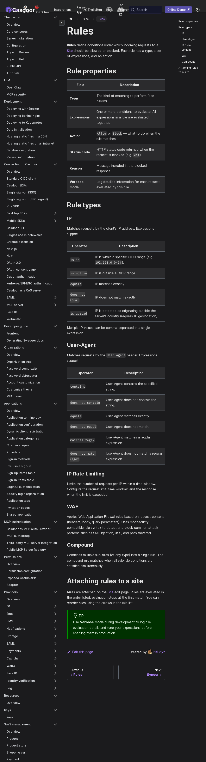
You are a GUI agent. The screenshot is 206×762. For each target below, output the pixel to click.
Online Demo (178, 9)
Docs (14, 9)
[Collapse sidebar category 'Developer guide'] (55, 326)
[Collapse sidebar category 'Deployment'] (55, 101)
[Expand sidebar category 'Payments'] (55, 651)
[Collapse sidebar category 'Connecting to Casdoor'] (55, 164)
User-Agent (189, 39)
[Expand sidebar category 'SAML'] (55, 297)
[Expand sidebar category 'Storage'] (55, 636)
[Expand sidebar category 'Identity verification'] (55, 680)
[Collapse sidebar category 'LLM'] (55, 80)
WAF (184, 55)
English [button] (90, 9)
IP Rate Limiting (187, 47)
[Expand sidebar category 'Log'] (55, 688)
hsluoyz (156, 652)
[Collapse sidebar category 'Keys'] (55, 710)
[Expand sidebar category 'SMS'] (55, 621)
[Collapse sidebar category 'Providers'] (55, 592)
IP (183, 33)
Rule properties (188, 21)
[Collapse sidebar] (62, 23)
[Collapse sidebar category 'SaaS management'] (55, 724)
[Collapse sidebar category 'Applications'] (55, 403)
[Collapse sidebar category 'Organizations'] (55, 347)
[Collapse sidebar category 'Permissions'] (55, 557)
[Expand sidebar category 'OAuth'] (55, 606)
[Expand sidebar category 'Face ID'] (55, 673)
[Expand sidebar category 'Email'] (55, 613)
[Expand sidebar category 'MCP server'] (55, 305)
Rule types (185, 27)
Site (70, 51)
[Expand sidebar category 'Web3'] (55, 666)
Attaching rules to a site (188, 70)
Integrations (62, 9)
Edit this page (80, 652)
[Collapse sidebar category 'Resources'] (55, 695)
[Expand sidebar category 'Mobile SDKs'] (55, 220)
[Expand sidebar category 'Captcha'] (55, 658)
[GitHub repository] (109, 10)
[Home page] (71, 19)
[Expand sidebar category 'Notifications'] (55, 628)
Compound (188, 61)
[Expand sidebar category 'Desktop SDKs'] (55, 213)
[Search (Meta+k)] (145, 10)
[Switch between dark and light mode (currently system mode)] (197, 9)
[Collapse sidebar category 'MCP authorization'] (55, 521)
